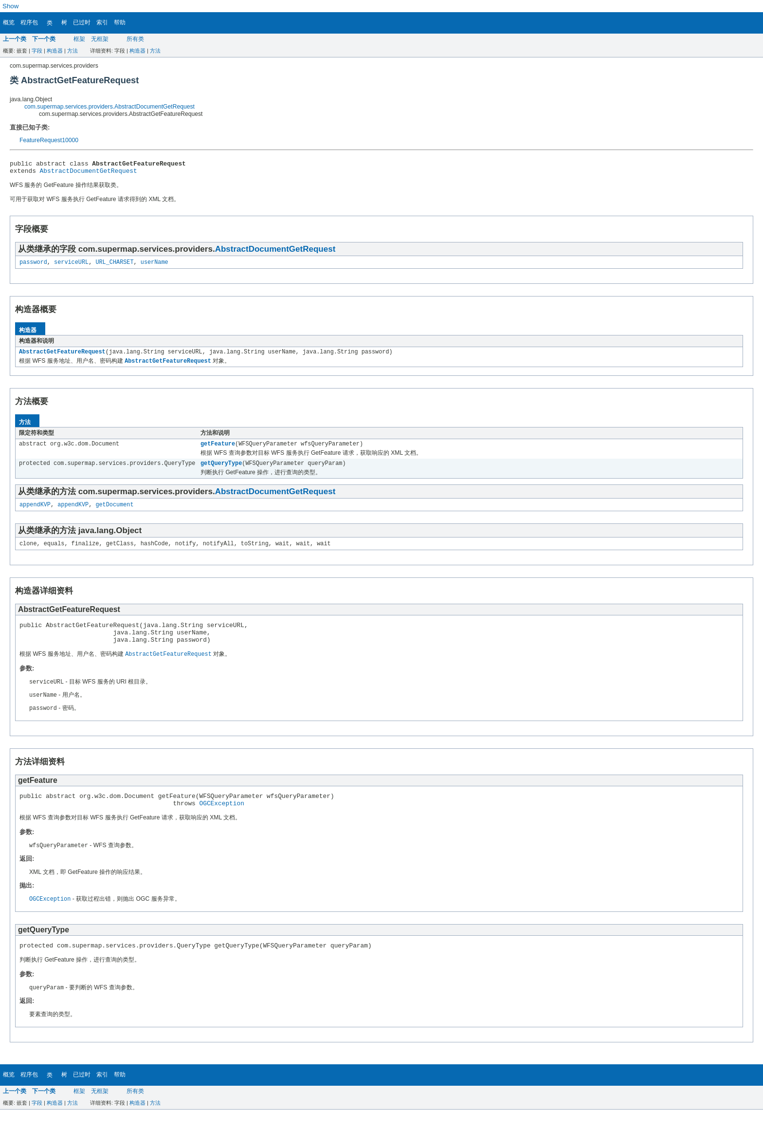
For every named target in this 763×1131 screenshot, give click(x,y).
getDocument (114, 513)
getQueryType (221, 470)
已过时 (82, 22)
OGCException (221, 821)
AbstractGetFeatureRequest (62, 356)
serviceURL (71, 266)
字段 (37, 51)
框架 (79, 39)
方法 (72, 51)
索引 (102, 22)
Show (10, 6)
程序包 (29, 22)
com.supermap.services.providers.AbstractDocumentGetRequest (109, 106)
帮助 (120, 22)
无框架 (100, 39)
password (33, 266)
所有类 (135, 39)
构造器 (55, 51)
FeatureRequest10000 (48, 140)
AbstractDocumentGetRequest (88, 173)
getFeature (217, 450)
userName (154, 266)
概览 (9, 22)
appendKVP (35, 513)
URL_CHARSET (114, 266)
